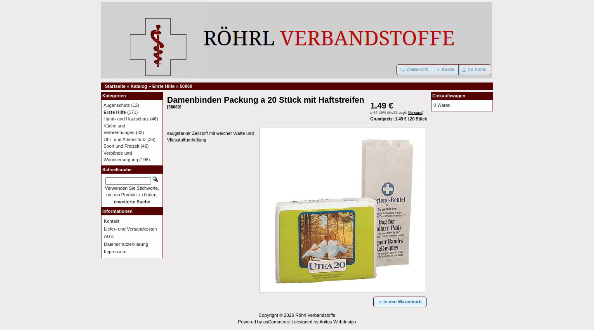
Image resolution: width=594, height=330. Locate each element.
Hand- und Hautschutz (126, 118)
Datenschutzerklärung (126, 244)
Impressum (115, 251)
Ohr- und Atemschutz (125, 139)
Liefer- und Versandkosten (130, 228)
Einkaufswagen (448, 95)
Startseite (115, 86)
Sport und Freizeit (121, 146)
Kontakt (111, 221)
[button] (414, 69)
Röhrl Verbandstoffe (315, 315)
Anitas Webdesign (337, 321)
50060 (186, 86)
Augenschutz (117, 105)
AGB (108, 236)
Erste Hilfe (163, 86)
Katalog (139, 86)
